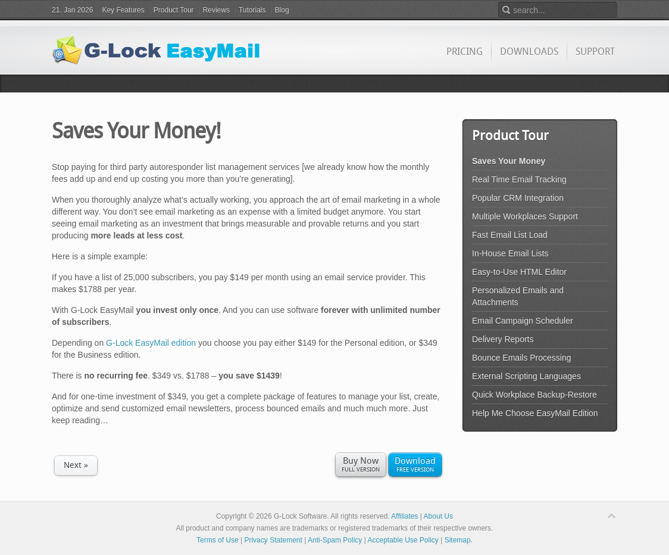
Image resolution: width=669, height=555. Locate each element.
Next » (76, 465)
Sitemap (458, 540)
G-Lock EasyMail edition (151, 343)
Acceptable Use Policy (402, 540)
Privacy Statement (273, 540)
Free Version (415, 463)
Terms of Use (217, 540)
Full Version (361, 463)
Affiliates (404, 516)
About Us (438, 516)
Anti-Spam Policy (335, 540)
